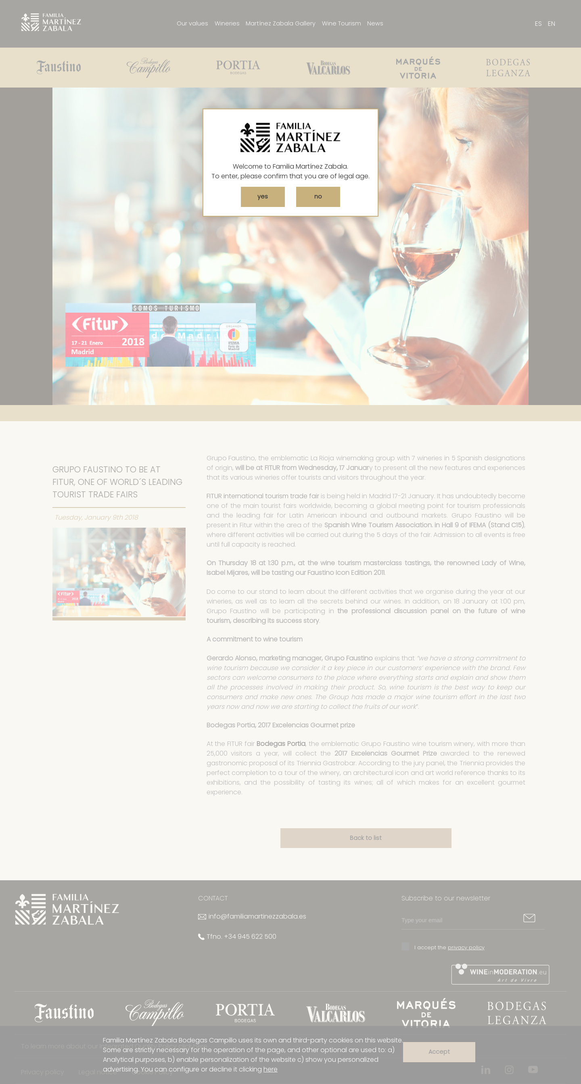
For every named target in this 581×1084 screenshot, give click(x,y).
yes (262, 196)
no (318, 196)
